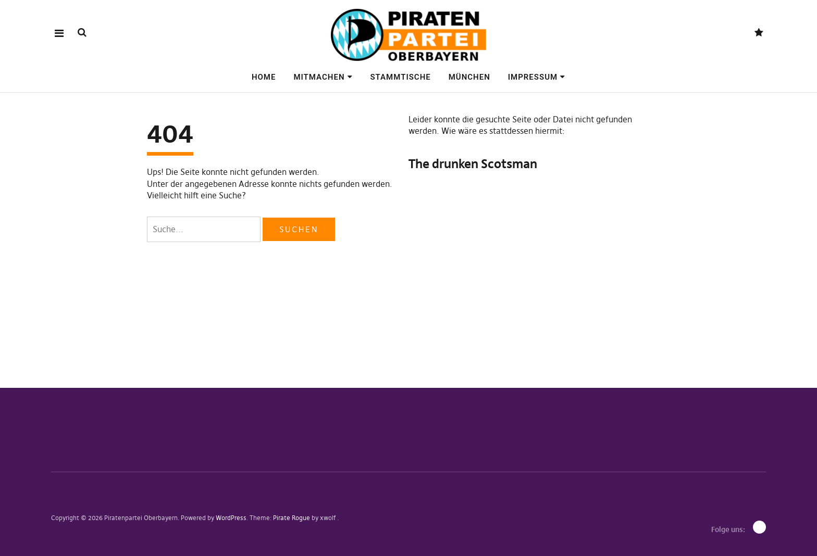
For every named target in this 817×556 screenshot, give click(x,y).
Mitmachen (318, 77)
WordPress (231, 518)
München (469, 77)
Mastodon (758, 33)
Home (264, 77)
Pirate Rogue (291, 518)
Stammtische (400, 77)
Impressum (533, 77)
